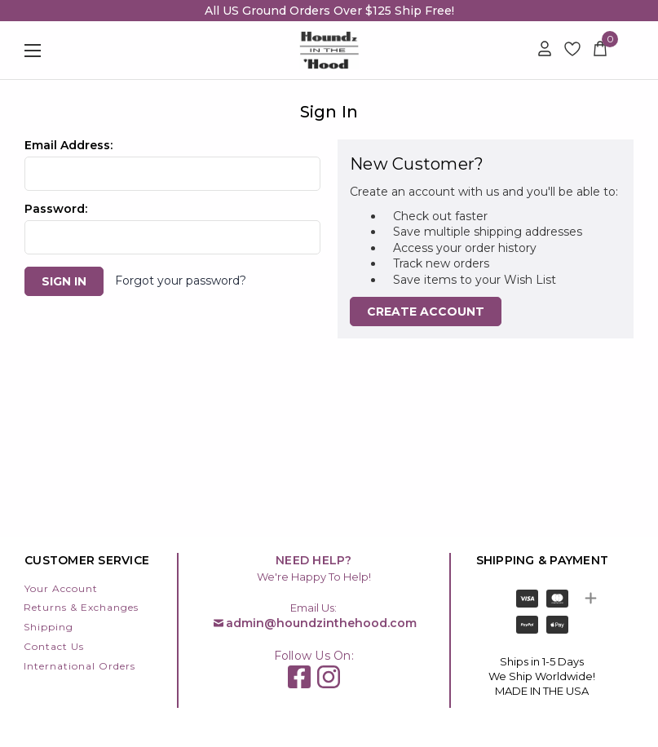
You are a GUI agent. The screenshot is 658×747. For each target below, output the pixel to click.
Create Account (425, 311)
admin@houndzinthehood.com (321, 623)
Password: (55, 208)
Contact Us (54, 646)
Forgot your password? (180, 280)
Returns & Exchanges (81, 607)
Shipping (48, 627)
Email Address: (68, 145)
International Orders (79, 666)
